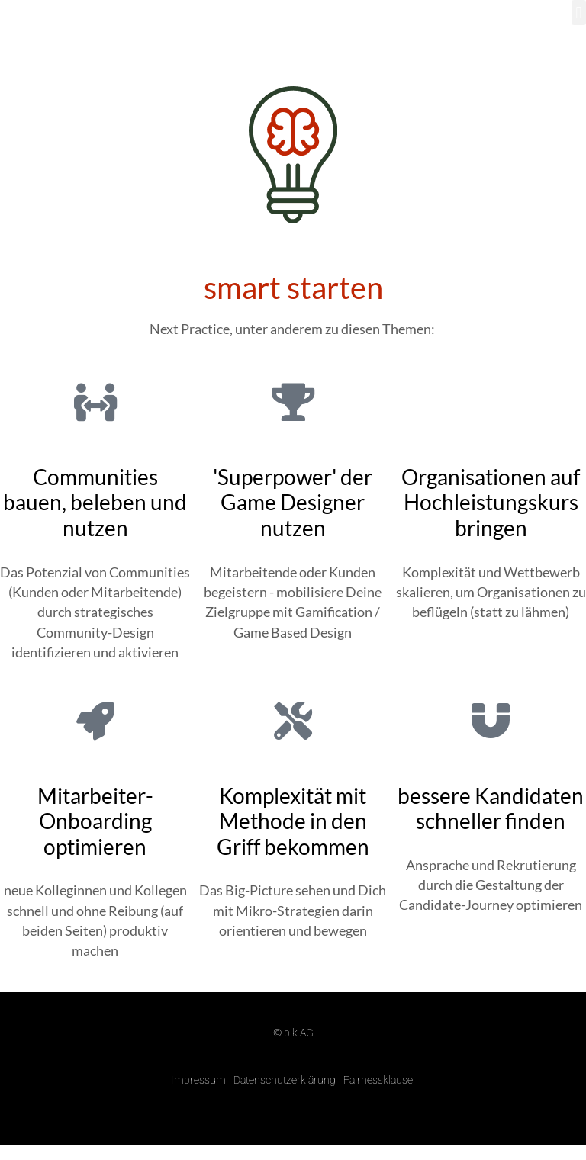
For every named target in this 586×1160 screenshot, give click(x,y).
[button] (579, 12)
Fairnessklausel (379, 1080)
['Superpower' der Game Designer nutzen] (293, 402)
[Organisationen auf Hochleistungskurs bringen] (491, 402)
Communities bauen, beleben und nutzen (95, 502)
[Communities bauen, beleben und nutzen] (95, 402)
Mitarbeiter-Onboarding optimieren (95, 821)
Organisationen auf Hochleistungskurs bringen (490, 502)
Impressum (198, 1080)
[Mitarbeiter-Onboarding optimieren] (95, 721)
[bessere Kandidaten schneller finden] (491, 721)
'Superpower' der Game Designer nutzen (292, 502)
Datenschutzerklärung (284, 1080)
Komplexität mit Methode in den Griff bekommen (293, 821)
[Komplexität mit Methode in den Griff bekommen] (293, 721)
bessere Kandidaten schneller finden (491, 808)
